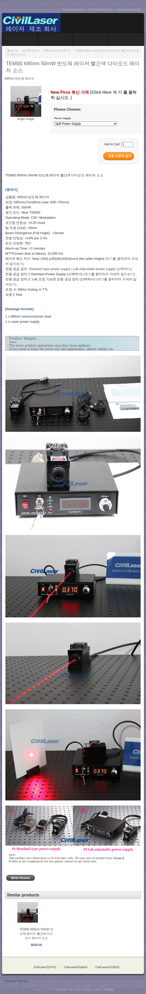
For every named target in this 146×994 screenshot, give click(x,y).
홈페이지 (12, 50)
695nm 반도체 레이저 (57, 50)
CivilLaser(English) (100, 9)
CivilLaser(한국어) (73, 9)
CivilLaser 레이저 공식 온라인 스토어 (78, 989)
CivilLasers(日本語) (129, 9)
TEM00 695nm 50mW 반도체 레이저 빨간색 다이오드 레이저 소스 (36, 934)
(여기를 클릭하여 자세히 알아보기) (109, 274)
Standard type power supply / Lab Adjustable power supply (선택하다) (80, 269)
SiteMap (108, 989)
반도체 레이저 (31, 50)
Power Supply (62, 118)
